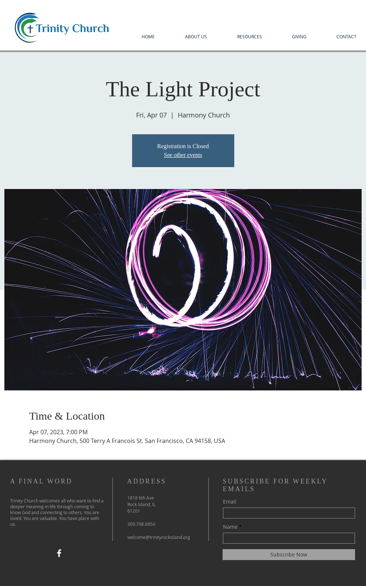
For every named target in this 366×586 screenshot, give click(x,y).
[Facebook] (59, 553)
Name (230, 526)
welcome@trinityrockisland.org (158, 537)
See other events (183, 155)
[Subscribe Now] (289, 554)
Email (229, 501)
